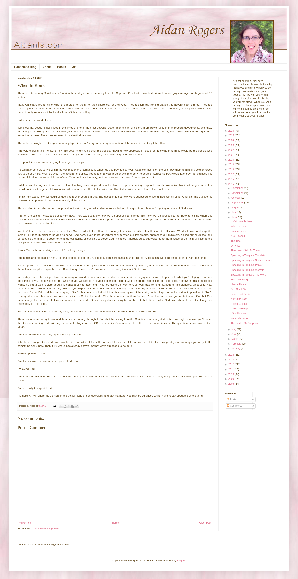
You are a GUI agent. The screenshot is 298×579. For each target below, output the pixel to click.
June (234, 217)
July (234, 212)
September (237, 202)
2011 (231, 369)
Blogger (181, 560)
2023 (231, 145)
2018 (231, 169)
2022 (231, 150)
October (236, 197)
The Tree (236, 240)
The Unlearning (239, 279)
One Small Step (239, 289)
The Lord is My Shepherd (245, 323)
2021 (231, 155)
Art (74, 67)
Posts (231, 399)
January (236, 348)
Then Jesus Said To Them (245, 250)
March (235, 338)
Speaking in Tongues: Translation (249, 255)
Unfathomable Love (241, 221)
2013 (231, 359)
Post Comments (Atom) (46, 528)
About (47, 67)
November (237, 193)
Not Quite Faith (239, 298)
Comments (234, 405)
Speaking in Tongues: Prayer (246, 265)
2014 (231, 354)
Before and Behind (241, 294)
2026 (231, 130)
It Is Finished (238, 236)
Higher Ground (239, 303)
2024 (231, 140)
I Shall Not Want (240, 313)
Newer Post (25, 522)
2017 (231, 174)
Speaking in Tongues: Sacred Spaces (251, 260)
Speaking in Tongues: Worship (247, 269)
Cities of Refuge (239, 308)
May (234, 329)
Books (61, 67)
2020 (231, 159)
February (236, 343)
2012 (231, 364)
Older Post (205, 522)
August (235, 207)
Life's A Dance (238, 284)
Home (115, 522)
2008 (231, 383)
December (237, 188)
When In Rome (239, 226)
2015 (231, 184)
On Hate (235, 245)
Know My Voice (239, 318)
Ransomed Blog (25, 67)
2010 (231, 374)
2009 (231, 378)
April (234, 334)
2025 (231, 135)
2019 (231, 164)
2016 (231, 179)
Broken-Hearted (239, 231)
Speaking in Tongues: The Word (248, 274)
